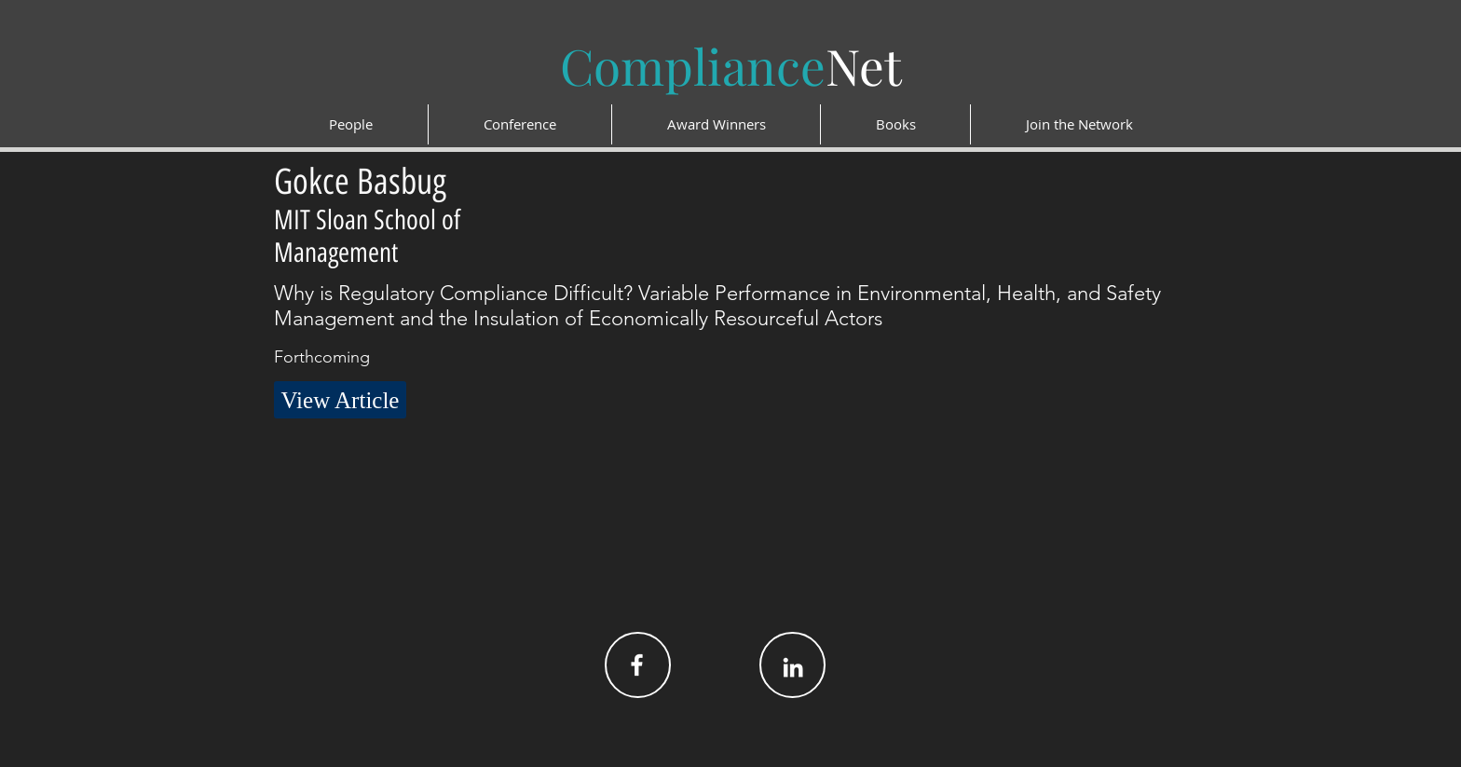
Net (731, 65)
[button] (340, 399)
